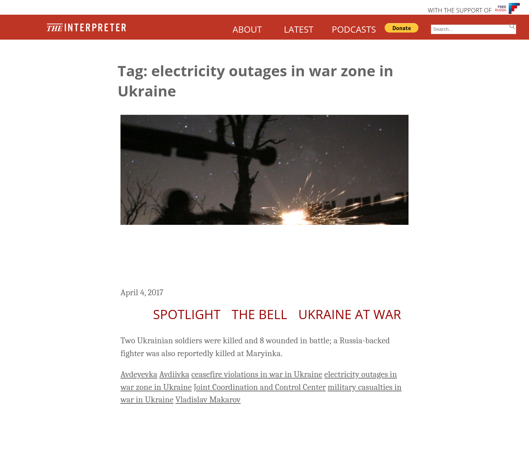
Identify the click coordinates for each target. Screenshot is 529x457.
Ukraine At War (349, 314)
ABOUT (247, 29)
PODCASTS (354, 29)
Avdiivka (174, 374)
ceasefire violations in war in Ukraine (257, 374)
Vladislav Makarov (208, 400)
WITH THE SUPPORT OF (460, 10)
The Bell (259, 314)
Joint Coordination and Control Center (260, 387)
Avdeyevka (138, 374)
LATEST (299, 29)
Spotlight (186, 314)
